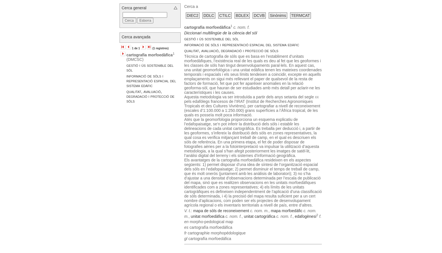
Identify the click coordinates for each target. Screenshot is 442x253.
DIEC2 (192, 15)
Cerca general (134, 8)
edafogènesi (305, 216)
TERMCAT (300, 15)
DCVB (259, 15)
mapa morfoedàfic (286, 210)
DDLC (209, 15)
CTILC (225, 15)
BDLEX (242, 15)
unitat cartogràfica (259, 216)
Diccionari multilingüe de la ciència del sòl (220, 33)
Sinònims (278, 15)
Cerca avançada (136, 37)
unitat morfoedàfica (207, 216)
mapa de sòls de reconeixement (221, 210)
